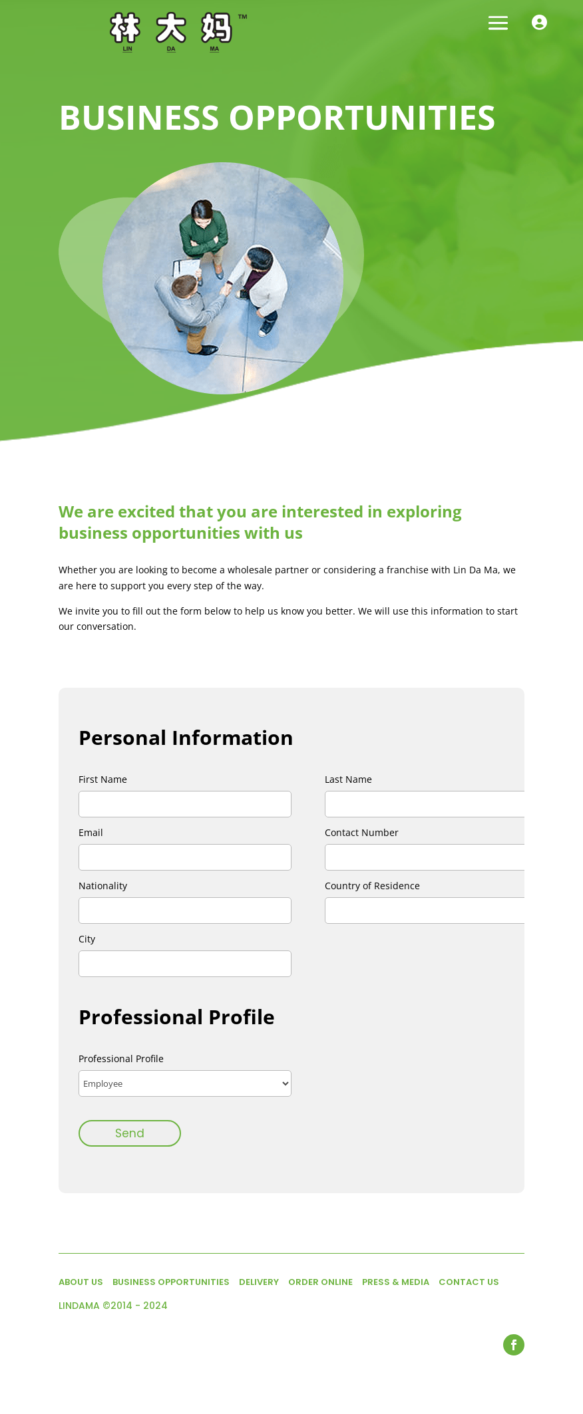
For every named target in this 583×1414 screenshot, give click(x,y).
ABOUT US (81, 1282)
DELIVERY (259, 1282)
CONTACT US (469, 1282)
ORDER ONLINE (320, 1282)
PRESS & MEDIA (395, 1282)
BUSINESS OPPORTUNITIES (171, 1282)
